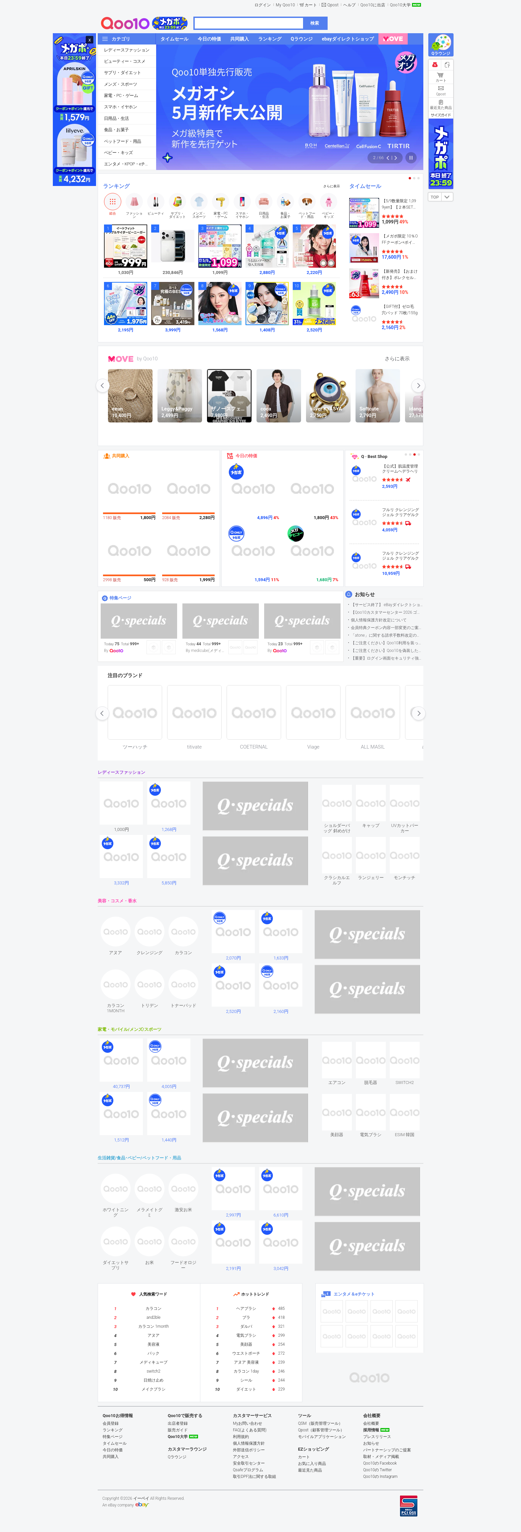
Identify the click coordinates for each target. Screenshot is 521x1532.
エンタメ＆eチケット (354, 1294)
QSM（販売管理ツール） (320, 1423)
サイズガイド (441, 115)
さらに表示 (331, 186)
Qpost (333, 5)
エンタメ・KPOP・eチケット (130, 163)
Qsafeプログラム (248, 1470)
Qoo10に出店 (373, 5)
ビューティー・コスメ (124, 61)
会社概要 (371, 1423)
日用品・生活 (116, 118)
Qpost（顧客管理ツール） (321, 1430)
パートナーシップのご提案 (387, 1450)
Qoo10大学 (400, 5)
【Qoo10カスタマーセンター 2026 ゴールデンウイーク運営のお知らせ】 (387, 612)
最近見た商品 (310, 1470)
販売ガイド (178, 1430)
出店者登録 (178, 1423)
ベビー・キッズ (118, 152)
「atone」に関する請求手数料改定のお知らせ (387, 635)
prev (102, 385)
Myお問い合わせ (247, 1423)
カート (311, 5)
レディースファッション (126, 49)
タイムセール (365, 186)
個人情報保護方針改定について (379, 620)
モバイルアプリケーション (322, 1436)
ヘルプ (349, 5)
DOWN (447, 197)
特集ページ (120, 597)
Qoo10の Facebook (380, 1463)
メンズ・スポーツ (120, 84)
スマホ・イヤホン (120, 106)
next (418, 385)
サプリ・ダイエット (122, 72)
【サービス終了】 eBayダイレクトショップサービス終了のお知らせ (387, 604)
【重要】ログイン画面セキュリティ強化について (387, 658)
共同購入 (120, 455)
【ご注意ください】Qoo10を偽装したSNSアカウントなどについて (387, 650)
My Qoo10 (285, 5)
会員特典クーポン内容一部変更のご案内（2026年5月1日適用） (387, 627)
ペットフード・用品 (122, 141)
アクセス (241, 1456)
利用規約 (241, 1436)
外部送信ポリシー (249, 1450)
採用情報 (371, 1430)
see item (342, 789)
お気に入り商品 (312, 1463)
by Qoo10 (147, 359)
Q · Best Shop (374, 456)
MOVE (121, 359)
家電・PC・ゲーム (121, 95)
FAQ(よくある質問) (249, 1430)
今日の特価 (246, 455)
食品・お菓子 (116, 129)
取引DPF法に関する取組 (254, 1476)
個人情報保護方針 (249, 1443)
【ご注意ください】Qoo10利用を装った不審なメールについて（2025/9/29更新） (387, 643)
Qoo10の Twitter (377, 1470)
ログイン (263, 5)
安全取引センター (249, 1463)
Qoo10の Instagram (380, 1476)
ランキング (116, 186)
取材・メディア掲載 (381, 1456)
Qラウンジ (177, 1457)
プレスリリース (377, 1436)
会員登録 (111, 1423)
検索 (314, 23)
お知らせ (365, 594)
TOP (435, 197)
